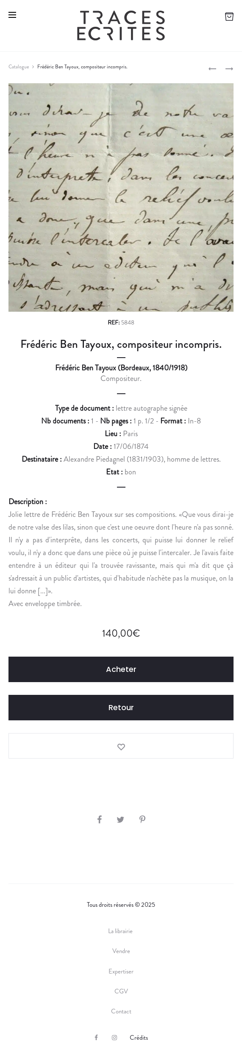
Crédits (139, 1037)
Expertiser (121, 971)
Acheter (121, 669)
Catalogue (18, 67)
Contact (121, 1011)
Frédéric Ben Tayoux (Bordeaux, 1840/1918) (121, 368)
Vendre (121, 951)
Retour (121, 707)
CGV (121, 991)
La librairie (121, 931)
